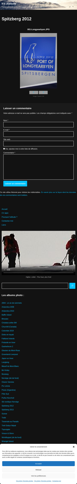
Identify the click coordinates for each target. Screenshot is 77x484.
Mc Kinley (5, 370)
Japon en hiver (7, 358)
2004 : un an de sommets (12, 303)
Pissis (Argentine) (9, 390)
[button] (74, 447)
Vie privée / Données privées (24, 481)
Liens (4, 225)
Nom (5, 120)
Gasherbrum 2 (7, 346)
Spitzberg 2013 (8, 410)
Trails (4, 418)
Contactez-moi (56, 481)
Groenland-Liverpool (10, 354)
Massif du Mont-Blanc (10, 366)
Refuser (38, 470)
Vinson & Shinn (8, 433)
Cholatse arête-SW (9, 323)
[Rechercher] (72, 286)
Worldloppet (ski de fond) (11, 437)
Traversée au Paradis (10, 421)
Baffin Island (6, 315)
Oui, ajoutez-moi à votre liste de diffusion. (20, 149)
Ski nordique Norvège (10, 402)
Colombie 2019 (8, 331)
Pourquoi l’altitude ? (9, 217)
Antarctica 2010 (8, 311)
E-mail (6, 130)
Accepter (38, 464)
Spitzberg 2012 (8, 406)
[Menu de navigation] (72, 5)
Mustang (5, 374)
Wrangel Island (7, 441)
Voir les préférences (38, 476)
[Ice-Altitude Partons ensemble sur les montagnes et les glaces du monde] (22, 5)
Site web (6, 139)
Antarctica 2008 (8, 307)
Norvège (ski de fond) (10, 378)
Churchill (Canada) (9, 327)
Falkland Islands (8, 339)
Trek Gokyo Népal (9, 425)
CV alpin (5, 213)
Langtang (5, 362)
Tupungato (6, 429)
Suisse (4, 414)
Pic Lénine (6, 386)
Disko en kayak (8, 335)
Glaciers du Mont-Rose (11, 350)
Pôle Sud (5, 394)
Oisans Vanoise (8, 382)
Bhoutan (5, 319)
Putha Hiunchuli (8, 398)
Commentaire (9, 153)
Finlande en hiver (8, 342)
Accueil (4, 209)
